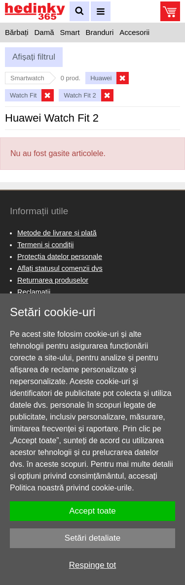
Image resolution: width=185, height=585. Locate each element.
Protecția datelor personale (59, 256)
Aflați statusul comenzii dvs (60, 268)
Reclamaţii (33, 292)
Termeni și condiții (45, 245)
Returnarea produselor (52, 280)
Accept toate (92, 511)
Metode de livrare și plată (57, 233)
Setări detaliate (92, 538)
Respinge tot (92, 565)
